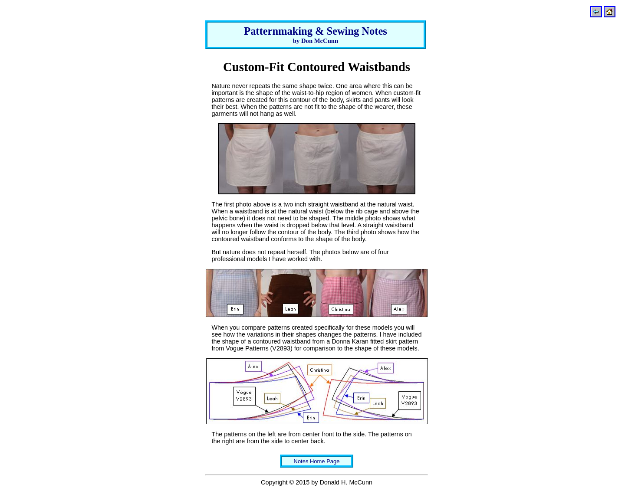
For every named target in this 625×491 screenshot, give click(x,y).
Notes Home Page (317, 461)
